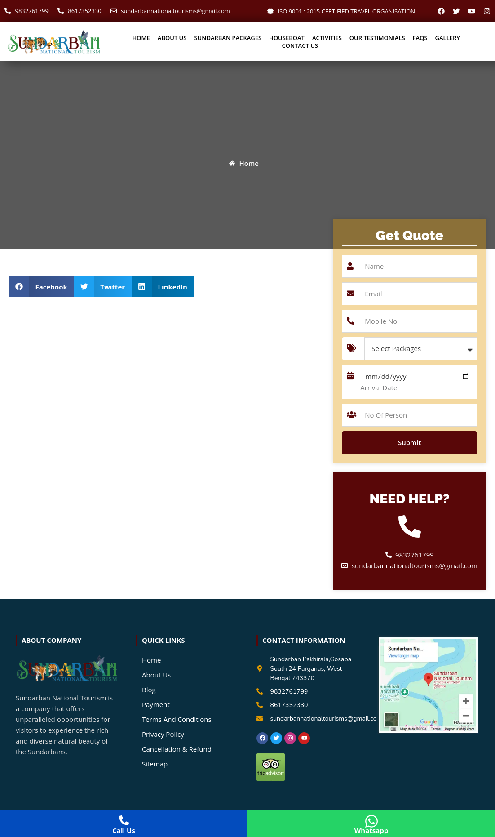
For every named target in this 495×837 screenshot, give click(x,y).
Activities (327, 38)
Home (141, 38)
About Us (172, 38)
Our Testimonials (377, 38)
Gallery (447, 38)
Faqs (420, 38)
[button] (41, 286)
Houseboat (287, 38)
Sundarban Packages (227, 38)
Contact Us (300, 45)
